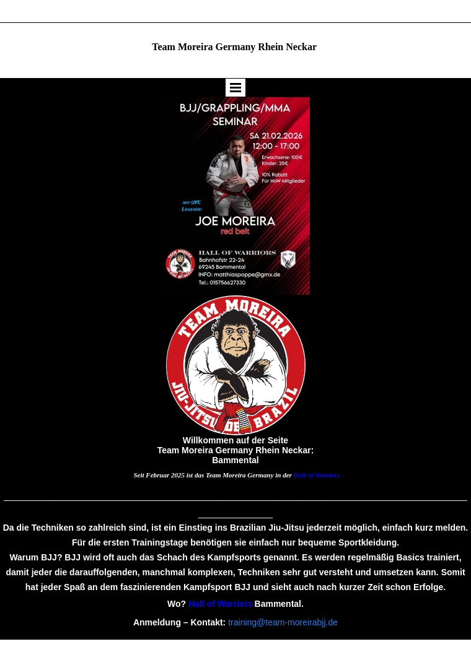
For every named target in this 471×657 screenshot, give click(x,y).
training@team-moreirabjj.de (283, 622)
